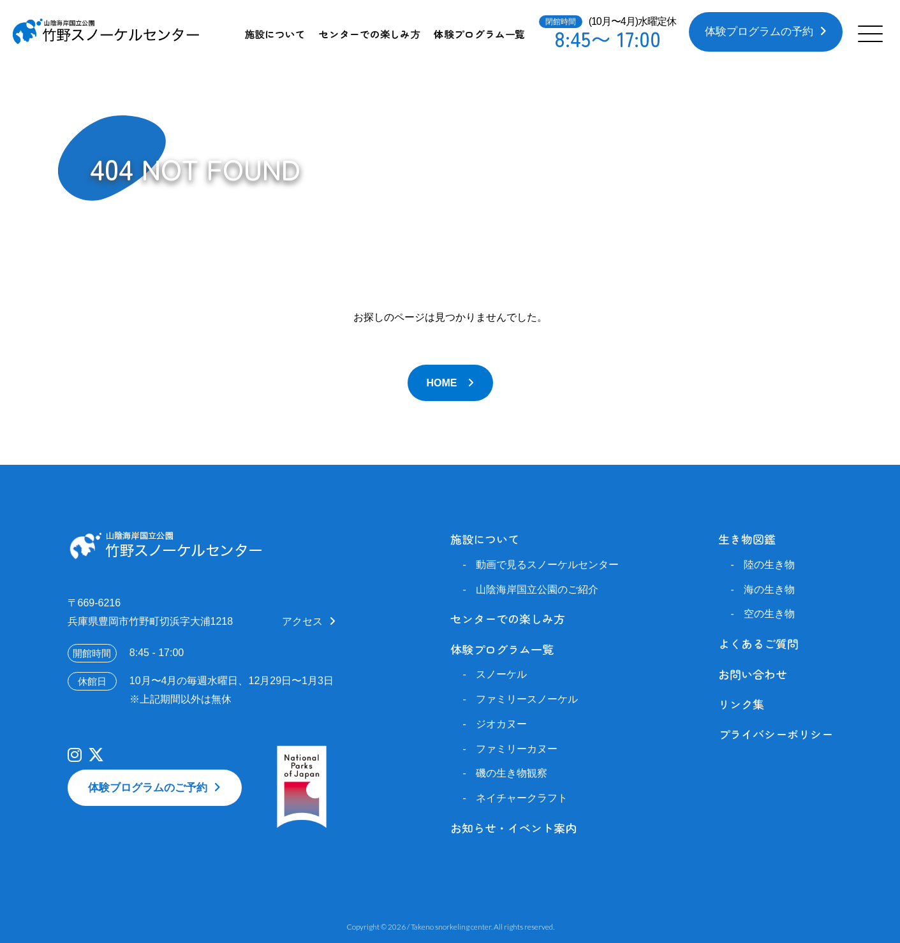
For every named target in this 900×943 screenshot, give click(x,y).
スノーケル (501, 674)
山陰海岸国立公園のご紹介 (537, 589)
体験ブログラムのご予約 (147, 788)
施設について (275, 34)
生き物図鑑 (747, 538)
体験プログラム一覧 (480, 34)
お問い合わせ (752, 674)
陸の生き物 (769, 564)
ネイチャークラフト (522, 798)
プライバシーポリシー (775, 734)
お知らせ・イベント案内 (513, 827)
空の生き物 (769, 613)
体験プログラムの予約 (759, 32)
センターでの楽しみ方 (369, 34)
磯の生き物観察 (511, 773)
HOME (442, 382)
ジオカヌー (501, 724)
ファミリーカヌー (516, 748)
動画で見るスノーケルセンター (547, 564)
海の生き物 (769, 589)
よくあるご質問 (758, 643)
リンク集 (741, 704)
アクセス (302, 621)
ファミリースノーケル (527, 699)
